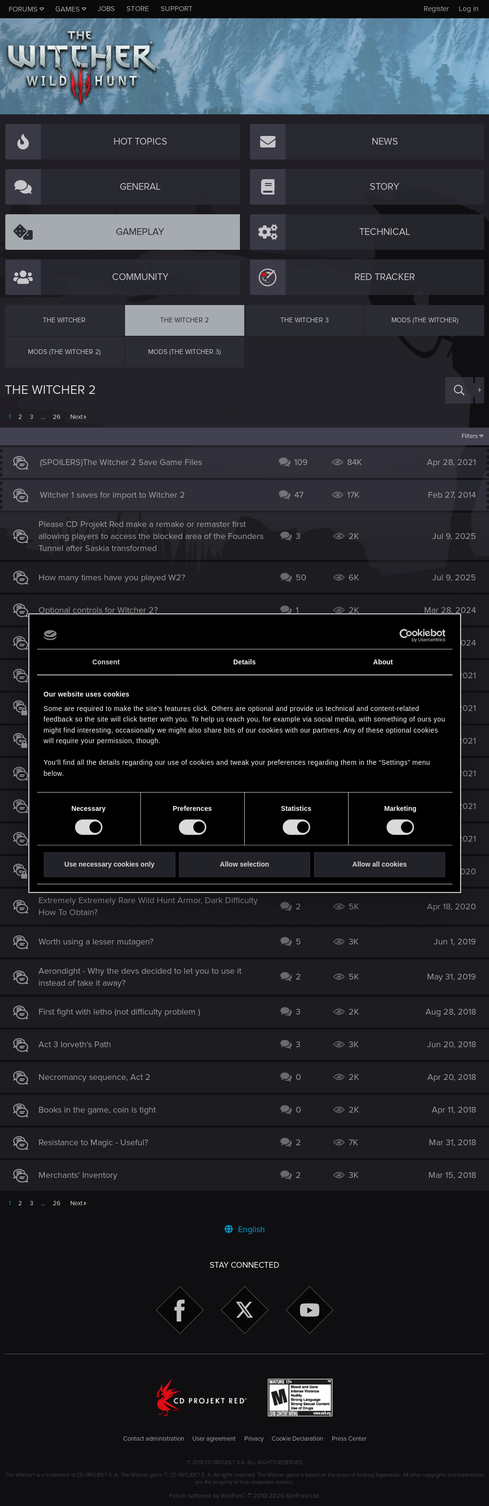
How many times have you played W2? (116, 577)
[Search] (459, 390)
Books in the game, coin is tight (102, 1109)
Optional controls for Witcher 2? (103, 610)
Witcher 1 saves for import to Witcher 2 (117, 495)
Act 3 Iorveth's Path (79, 1044)
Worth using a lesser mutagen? (100, 941)
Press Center (349, 1439)
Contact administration (153, 1439)
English (245, 1229)
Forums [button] (23, 9)
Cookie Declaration (297, 1439)
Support (177, 8)
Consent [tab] (106, 662)
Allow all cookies (379, 864)
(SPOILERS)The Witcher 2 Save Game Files (126, 462)
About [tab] (383, 662)
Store (137, 8)
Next (76, 417)
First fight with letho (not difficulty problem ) (124, 1011)
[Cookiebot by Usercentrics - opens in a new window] (403, 635)
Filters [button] (465, 436)
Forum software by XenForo (244, 1496)
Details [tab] (244, 662)
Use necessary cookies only (109, 864)
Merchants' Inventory (82, 1175)
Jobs (106, 8)
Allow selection (244, 864)
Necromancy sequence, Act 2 (99, 1077)
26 (57, 417)
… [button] (43, 417)
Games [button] (67, 9)
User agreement (214, 1439)
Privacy (253, 1439)
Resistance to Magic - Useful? (98, 1142)
